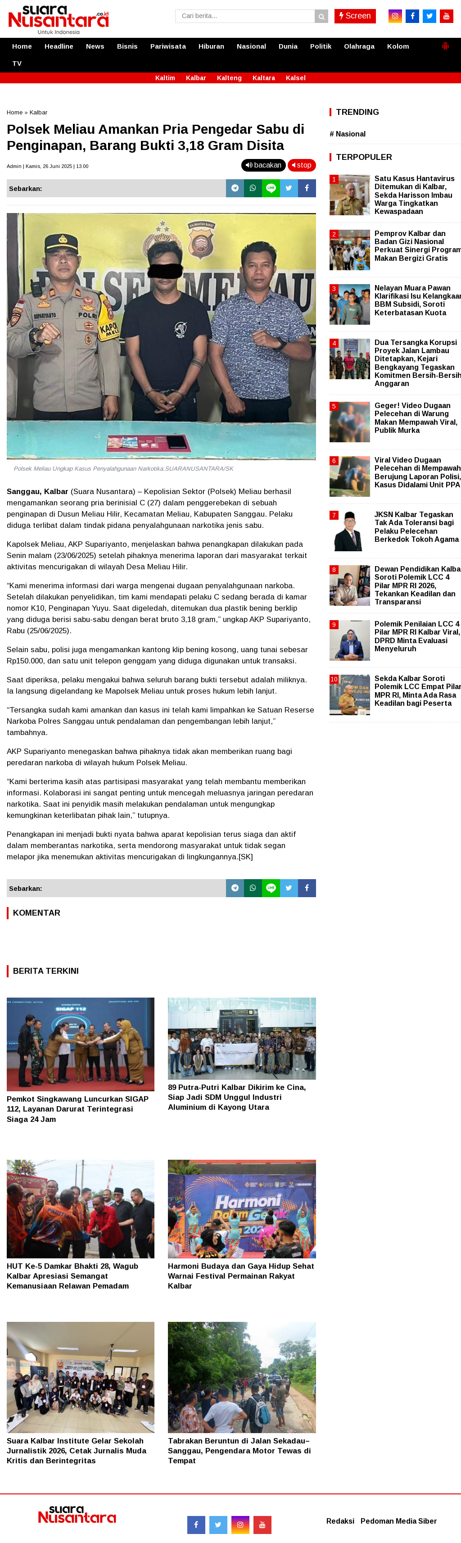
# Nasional (348, 134)
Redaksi (340, 1521)
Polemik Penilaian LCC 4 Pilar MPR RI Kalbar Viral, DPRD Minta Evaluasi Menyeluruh (417, 636)
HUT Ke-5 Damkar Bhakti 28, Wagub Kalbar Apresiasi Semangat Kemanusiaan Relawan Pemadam (72, 1276)
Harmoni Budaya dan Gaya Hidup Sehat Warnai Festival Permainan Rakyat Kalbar (241, 1276)
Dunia (288, 46)
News (95, 46)
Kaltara (264, 78)
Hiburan (211, 46)
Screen (355, 15)
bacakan (263, 165)
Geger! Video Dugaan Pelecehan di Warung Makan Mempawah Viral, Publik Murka (416, 418)
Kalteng (229, 78)
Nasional (251, 46)
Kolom (398, 46)
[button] (445, 42)
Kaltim (165, 78)
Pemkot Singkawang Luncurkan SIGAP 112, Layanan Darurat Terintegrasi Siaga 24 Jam (78, 1109)
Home (22, 46)
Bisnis (127, 46)
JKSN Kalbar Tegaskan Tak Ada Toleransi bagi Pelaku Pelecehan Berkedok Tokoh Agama (417, 527)
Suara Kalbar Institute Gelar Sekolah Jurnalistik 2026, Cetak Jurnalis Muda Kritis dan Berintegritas (76, 1451)
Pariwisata (168, 46)
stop (302, 165)
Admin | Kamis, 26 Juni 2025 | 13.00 (47, 166)
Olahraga (359, 46)
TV (17, 63)
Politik (320, 46)
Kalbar (196, 78)
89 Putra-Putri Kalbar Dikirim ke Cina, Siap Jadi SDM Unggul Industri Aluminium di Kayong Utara (237, 1097)
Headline (59, 46)
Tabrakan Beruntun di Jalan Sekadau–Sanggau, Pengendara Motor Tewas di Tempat (239, 1451)
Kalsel (296, 78)
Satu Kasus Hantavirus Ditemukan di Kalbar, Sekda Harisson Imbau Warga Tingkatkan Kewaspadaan (415, 195)
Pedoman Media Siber (399, 1521)
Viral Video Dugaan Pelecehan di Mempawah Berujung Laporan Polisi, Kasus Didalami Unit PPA (418, 472)
